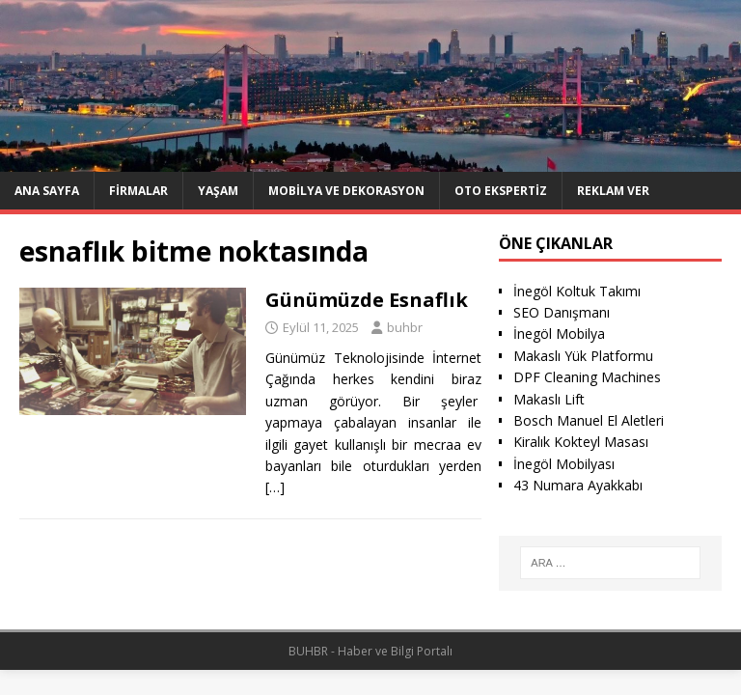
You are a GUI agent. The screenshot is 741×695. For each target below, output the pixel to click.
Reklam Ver (613, 190)
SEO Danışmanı (561, 312)
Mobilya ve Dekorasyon (346, 190)
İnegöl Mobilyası (564, 464)
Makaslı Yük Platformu (583, 356)
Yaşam (218, 190)
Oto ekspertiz (500, 190)
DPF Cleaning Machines (587, 377)
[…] (275, 487)
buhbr (405, 327)
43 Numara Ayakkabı (578, 485)
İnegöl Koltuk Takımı (577, 291)
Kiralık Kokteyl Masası (580, 441)
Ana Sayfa (46, 190)
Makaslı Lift (549, 399)
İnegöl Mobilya (559, 333)
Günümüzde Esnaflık (366, 300)
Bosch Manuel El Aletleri (588, 420)
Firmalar (138, 190)
